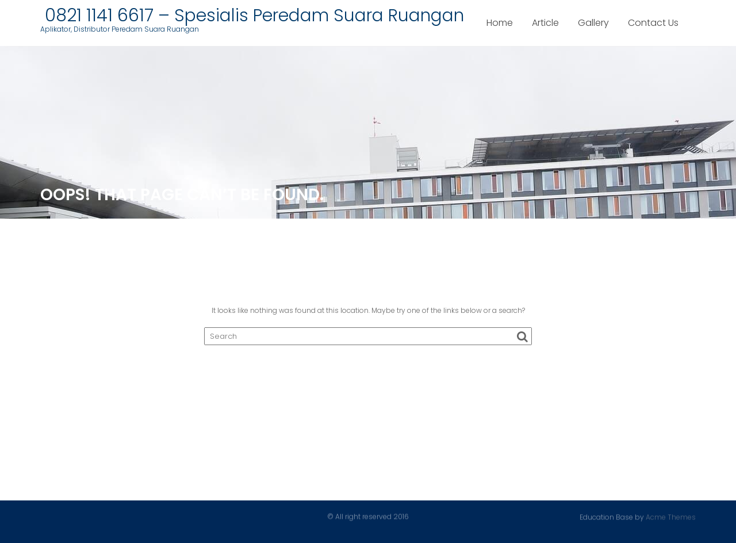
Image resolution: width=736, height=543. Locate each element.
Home (499, 22)
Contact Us (653, 22)
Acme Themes (671, 517)
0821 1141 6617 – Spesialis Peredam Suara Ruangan (252, 15)
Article (545, 22)
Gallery (593, 22)
